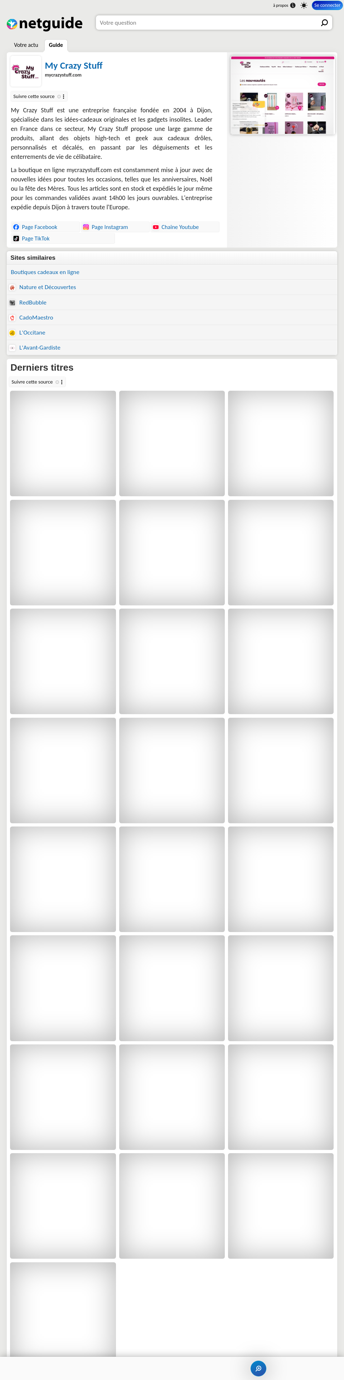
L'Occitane (27, 332)
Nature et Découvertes (42, 287)
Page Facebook (35, 226)
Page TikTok (31, 238)
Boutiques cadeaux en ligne (45, 272)
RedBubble (28, 302)
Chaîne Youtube (175, 226)
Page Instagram (105, 226)
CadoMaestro (31, 317)
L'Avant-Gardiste (34, 347)
